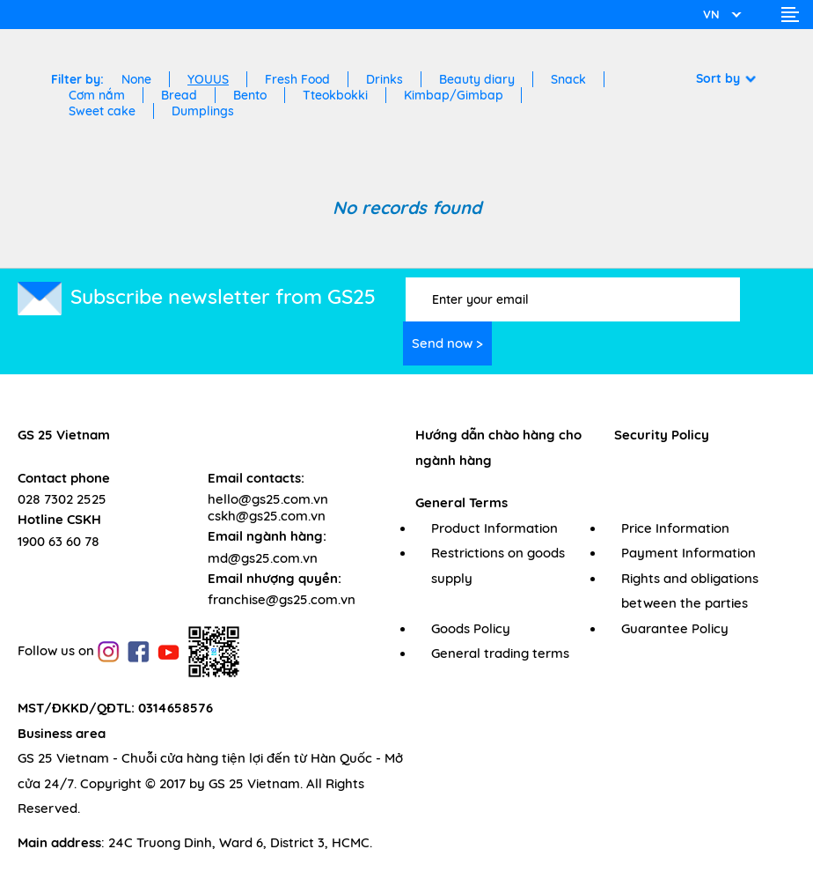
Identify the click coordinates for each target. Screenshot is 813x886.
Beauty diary (477, 79)
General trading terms (500, 653)
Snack (568, 79)
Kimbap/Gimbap (453, 95)
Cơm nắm (97, 95)
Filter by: (77, 79)
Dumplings (203, 111)
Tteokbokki (335, 95)
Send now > (447, 343)
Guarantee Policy (675, 628)
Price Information (675, 528)
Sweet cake (102, 111)
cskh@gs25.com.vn (267, 515)
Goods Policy (470, 628)
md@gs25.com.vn (263, 558)
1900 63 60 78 (58, 541)
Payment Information (688, 552)
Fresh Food (297, 79)
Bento (250, 95)
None (136, 79)
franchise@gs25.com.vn (281, 599)
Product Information (494, 528)
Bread (179, 95)
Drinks (384, 79)
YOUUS (208, 79)
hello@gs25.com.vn (268, 499)
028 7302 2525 (62, 499)
